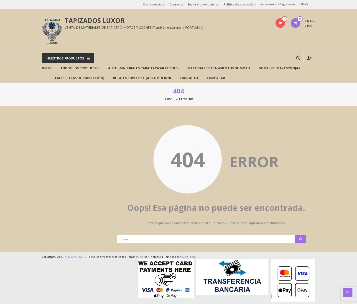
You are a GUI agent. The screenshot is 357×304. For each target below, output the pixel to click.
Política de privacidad (240, 4)
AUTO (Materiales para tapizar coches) (143, 68)
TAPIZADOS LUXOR (95, 20)
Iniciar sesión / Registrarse (277, 4)
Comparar (216, 78)
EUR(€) (304, 4)
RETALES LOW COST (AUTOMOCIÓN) (142, 78)
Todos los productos (79, 68)
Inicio (47, 68)
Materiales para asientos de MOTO (218, 68)
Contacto (176, 4)
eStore (139, 256)
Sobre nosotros (154, 4)
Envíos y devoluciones (203, 4)
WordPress (188, 256)
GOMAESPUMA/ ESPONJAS (279, 68)
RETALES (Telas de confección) (77, 78)
